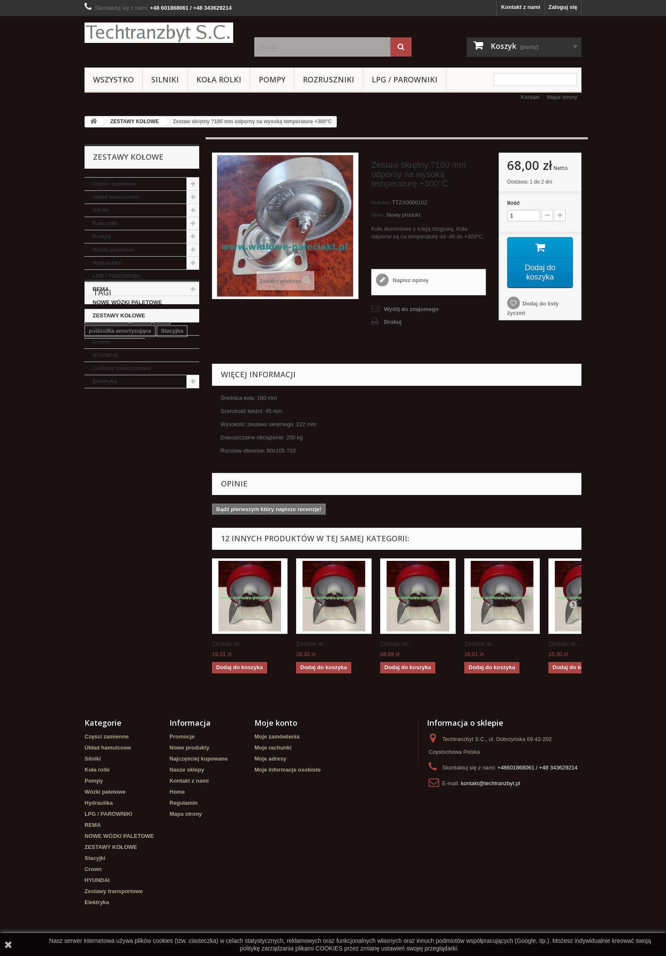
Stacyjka (172, 452)
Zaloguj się (562, 7)
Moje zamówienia (276, 736)
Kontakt (530, 97)
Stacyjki (103, 328)
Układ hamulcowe (116, 197)
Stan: (378, 215)
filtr (161, 439)
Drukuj (392, 322)
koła (187, 478)
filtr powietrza (107, 439)
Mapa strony (562, 97)
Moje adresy (270, 758)
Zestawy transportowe (122, 368)
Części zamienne (115, 184)
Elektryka (105, 381)
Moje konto (275, 723)
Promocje (182, 736)
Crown (101, 342)
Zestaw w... (228, 643)
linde (141, 439)
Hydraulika (107, 263)
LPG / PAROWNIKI (404, 79)
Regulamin (183, 803)
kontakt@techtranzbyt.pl (490, 783)
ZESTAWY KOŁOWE (134, 121)
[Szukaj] (401, 47)
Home (177, 792)
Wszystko (113, 79)
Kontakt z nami (520, 7)
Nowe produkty (189, 747)
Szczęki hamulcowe (114, 465)
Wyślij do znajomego (411, 309)
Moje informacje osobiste (287, 769)
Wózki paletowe (113, 249)
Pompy (272, 79)
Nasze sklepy (186, 769)
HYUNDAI (105, 355)
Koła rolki (218, 79)
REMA (101, 289)
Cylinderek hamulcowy (142, 490)
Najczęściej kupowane (198, 758)
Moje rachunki (272, 747)
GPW (95, 490)
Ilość (513, 203)
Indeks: (381, 202)
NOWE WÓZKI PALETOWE (127, 302)
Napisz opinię (409, 280)
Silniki (165, 79)
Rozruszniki (328, 79)
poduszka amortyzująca (120, 452)
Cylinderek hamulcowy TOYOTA (130, 478)
